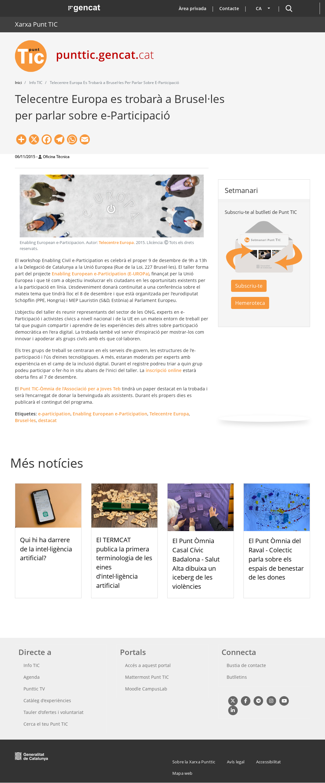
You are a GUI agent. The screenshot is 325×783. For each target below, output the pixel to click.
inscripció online (164, 370)
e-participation (54, 414)
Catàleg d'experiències (47, 700)
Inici (18, 82)
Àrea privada (192, 8)
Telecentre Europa (116, 242)
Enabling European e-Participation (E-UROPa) (100, 274)
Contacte (229, 8)
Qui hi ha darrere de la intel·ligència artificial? (46, 549)
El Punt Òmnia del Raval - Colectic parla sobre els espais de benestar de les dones (276, 558)
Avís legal (236, 762)
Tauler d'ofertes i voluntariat (53, 712)
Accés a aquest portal (148, 665)
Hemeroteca (250, 302)
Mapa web (182, 773)
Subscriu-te (248, 285)
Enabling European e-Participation (110, 414)
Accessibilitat (268, 762)
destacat (47, 420)
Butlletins (237, 677)
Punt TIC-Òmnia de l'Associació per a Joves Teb (70, 389)
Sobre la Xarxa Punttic (193, 762)
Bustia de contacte (246, 665)
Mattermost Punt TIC (147, 677)
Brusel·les (25, 420)
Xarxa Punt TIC (36, 24)
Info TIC (31, 665)
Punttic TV (34, 689)
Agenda (31, 677)
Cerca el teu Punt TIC (45, 724)
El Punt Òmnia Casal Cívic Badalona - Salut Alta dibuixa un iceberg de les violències (196, 563)
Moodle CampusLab (146, 689)
